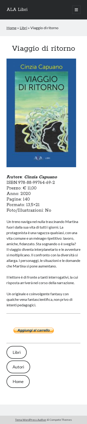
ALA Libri (17, 10)
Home (11, 27)
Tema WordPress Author (30, 419)
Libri (23, 27)
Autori (18, 366)
